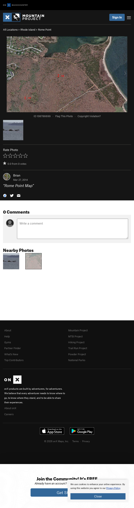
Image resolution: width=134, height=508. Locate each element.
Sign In (117, 17)
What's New (11, 354)
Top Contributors (13, 360)
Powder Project (77, 354)
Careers (9, 414)
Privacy (86, 441)
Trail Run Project (77, 348)
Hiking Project (76, 342)
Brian (16, 175)
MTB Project (75, 336)
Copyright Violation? (89, 116)
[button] (5, 195)
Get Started (67, 492)
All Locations (10, 29)
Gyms (7, 342)
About (7, 330)
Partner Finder (12, 348)
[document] (97, 490)
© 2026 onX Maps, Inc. (56, 441)
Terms (75, 441)
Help (7, 336)
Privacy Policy (113, 488)
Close (98, 496)
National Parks (76, 360)
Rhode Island (27, 29)
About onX (10, 408)
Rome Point (44, 29)
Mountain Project (78, 330)
